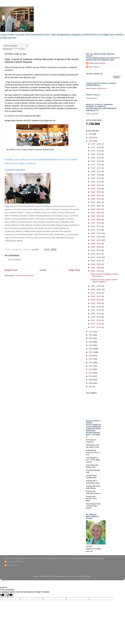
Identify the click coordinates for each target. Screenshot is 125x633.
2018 (91, 349)
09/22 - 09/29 (96, 192)
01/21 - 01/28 (96, 320)
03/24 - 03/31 (96, 289)
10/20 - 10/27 (96, 178)
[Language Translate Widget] (16, 46)
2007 (91, 387)
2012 (91, 369)
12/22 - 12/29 (96, 147)
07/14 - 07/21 (96, 226)
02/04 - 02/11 (96, 314)
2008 (91, 383)
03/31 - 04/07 (96, 286)
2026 (91, 134)
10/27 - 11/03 (96, 175)
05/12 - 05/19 (96, 257)
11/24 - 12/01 (96, 161)
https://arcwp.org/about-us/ (96, 88)
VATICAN (8, 170)
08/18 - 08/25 (96, 209)
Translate (18, 49)
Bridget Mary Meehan (97, 63)
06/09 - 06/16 (96, 244)
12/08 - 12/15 (96, 154)
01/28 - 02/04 (96, 317)
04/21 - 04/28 (96, 268)
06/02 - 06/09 (96, 247)
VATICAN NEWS (18, 170)
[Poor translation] (9, 595)
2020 (91, 342)
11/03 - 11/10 (96, 171)
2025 (91, 138)
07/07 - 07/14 (96, 230)
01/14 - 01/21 (96, 324)
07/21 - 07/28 (96, 223)
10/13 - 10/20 (96, 182)
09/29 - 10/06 (96, 189)
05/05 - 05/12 (96, 261)
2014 (91, 363)
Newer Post (11, 270)
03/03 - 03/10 (96, 300)
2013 (91, 366)
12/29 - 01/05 (96, 144)
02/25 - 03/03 (96, 303)
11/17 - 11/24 (96, 165)
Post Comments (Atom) (24, 275)
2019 (91, 345)
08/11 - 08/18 (96, 213)
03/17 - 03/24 (96, 293)
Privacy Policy (91, 98)
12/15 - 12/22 (96, 151)
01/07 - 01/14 (96, 327)
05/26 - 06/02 (96, 250)
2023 (91, 332)
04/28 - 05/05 (96, 264)
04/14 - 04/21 (96, 271)
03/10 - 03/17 (96, 296)
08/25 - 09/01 (96, 206)
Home (43, 270)
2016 (91, 356)
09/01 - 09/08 (96, 202)
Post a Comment (14, 260)
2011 (91, 373)
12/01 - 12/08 (96, 158)
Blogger (88, 576)
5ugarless (70, 576)
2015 (91, 359)
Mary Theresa (94, 67)
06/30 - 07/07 (96, 233)
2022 (91, 335)
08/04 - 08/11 (96, 216)
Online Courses (92, 114)
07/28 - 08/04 (96, 220)
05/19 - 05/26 (96, 254)
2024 (91, 141)
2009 (91, 380)
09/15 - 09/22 (96, 195)
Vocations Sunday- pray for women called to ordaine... (104, 281)
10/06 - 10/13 (96, 185)
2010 (91, 376)
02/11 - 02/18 (96, 310)
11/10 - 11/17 (96, 168)
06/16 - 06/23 (96, 240)
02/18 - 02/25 (96, 307)
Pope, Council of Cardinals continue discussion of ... (104, 275)
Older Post (74, 270)
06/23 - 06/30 (96, 237)
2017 (91, 352)
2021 (91, 338)
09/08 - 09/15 (96, 199)
